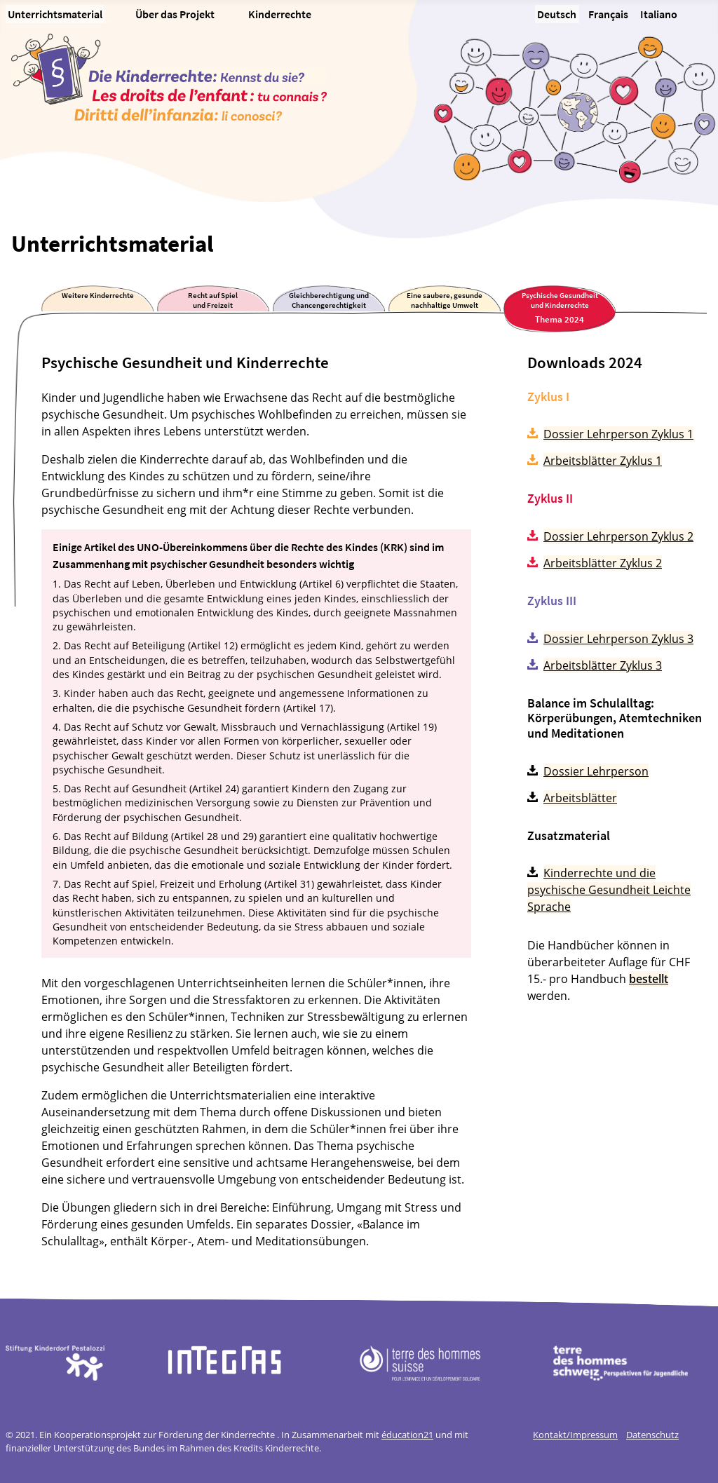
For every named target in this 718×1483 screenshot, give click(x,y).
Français (608, 14)
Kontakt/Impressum (575, 1434)
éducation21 (407, 1434)
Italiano (658, 14)
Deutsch (556, 14)
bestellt (648, 979)
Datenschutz (652, 1434)
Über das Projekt (175, 14)
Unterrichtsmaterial (55, 14)
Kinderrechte (279, 14)
